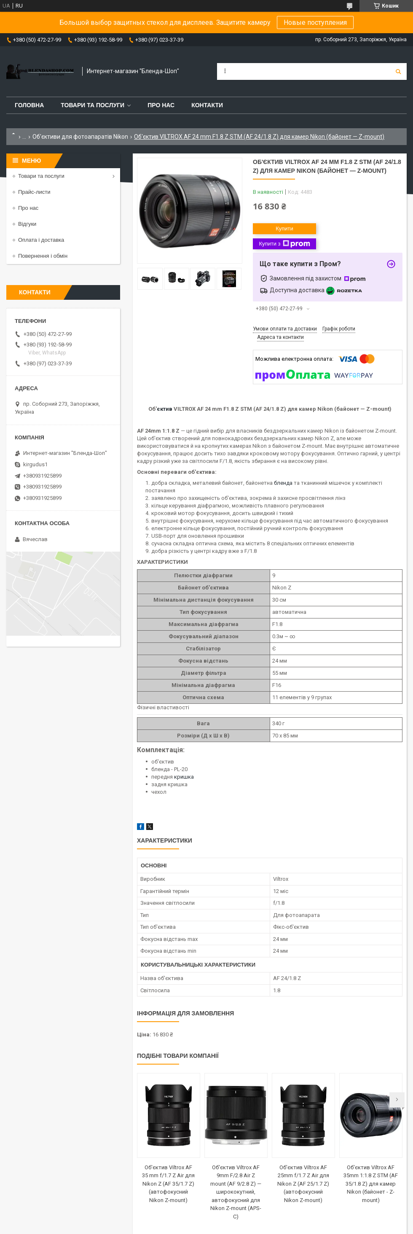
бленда (283, 483)
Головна (29, 105)
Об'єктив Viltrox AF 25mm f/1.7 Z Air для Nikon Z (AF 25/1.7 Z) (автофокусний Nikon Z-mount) (303, 1183)
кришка (184, 777)
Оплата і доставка (41, 240)
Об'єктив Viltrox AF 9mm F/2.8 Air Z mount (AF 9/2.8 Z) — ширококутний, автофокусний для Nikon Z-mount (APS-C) (235, 1192)
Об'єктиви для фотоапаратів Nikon (80, 136)
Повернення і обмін (42, 256)
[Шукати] (398, 71)
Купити (284, 228)
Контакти (207, 105)
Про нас (161, 105)
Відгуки (27, 224)
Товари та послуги (92, 105)
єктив (164, 409)
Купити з (284, 244)
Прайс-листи (34, 192)
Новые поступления (315, 22)
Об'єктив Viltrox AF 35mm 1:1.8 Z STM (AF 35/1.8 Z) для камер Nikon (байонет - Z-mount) (370, 1183)
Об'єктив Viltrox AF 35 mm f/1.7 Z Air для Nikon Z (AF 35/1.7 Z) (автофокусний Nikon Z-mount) (168, 1183)
